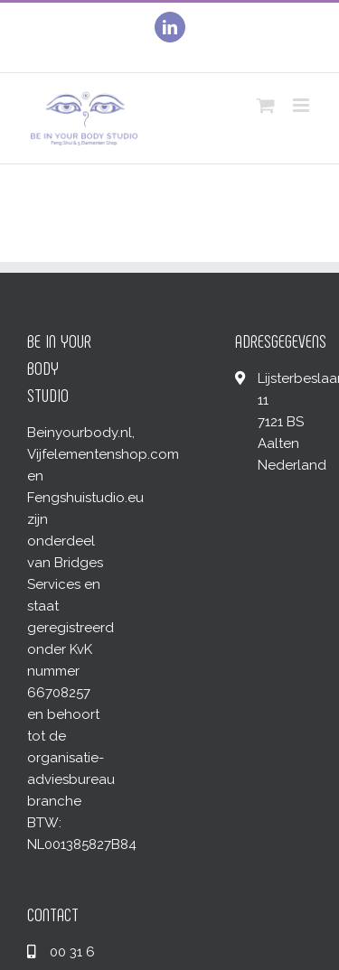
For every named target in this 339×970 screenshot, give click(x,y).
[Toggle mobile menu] (302, 105)
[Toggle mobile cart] (266, 105)
